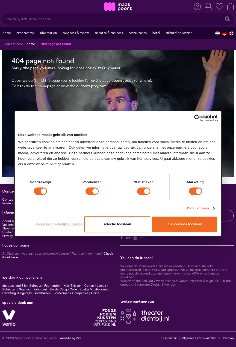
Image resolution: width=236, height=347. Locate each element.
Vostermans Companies (70, 293)
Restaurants (138, 33)
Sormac (25, 289)
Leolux (101, 285)
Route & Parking (13, 203)
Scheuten (9, 289)
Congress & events (76, 33)
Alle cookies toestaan (185, 224)
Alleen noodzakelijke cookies (59, 224)
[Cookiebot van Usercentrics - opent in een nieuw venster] (197, 118)
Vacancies (9, 224)
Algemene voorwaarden (199, 338)
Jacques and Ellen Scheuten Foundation (31, 285)
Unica (95, 293)
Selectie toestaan (117, 224)
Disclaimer (169, 338)
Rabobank (40, 289)
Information (48, 33)
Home (7, 33)
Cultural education (178, 33)
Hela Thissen (72, 285)
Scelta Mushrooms (93, 289)
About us (9, 221)
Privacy (7, 236)
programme (25, 33)
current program (91, 86)
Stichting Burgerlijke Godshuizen (26, 293)
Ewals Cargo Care (63, 289)
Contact (8, 199)
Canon (89, 285)
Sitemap (228, 338)
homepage (47, 86)
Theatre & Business (109, 33)
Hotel (156, 33)
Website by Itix (70, 338)
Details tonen (198, 208)
